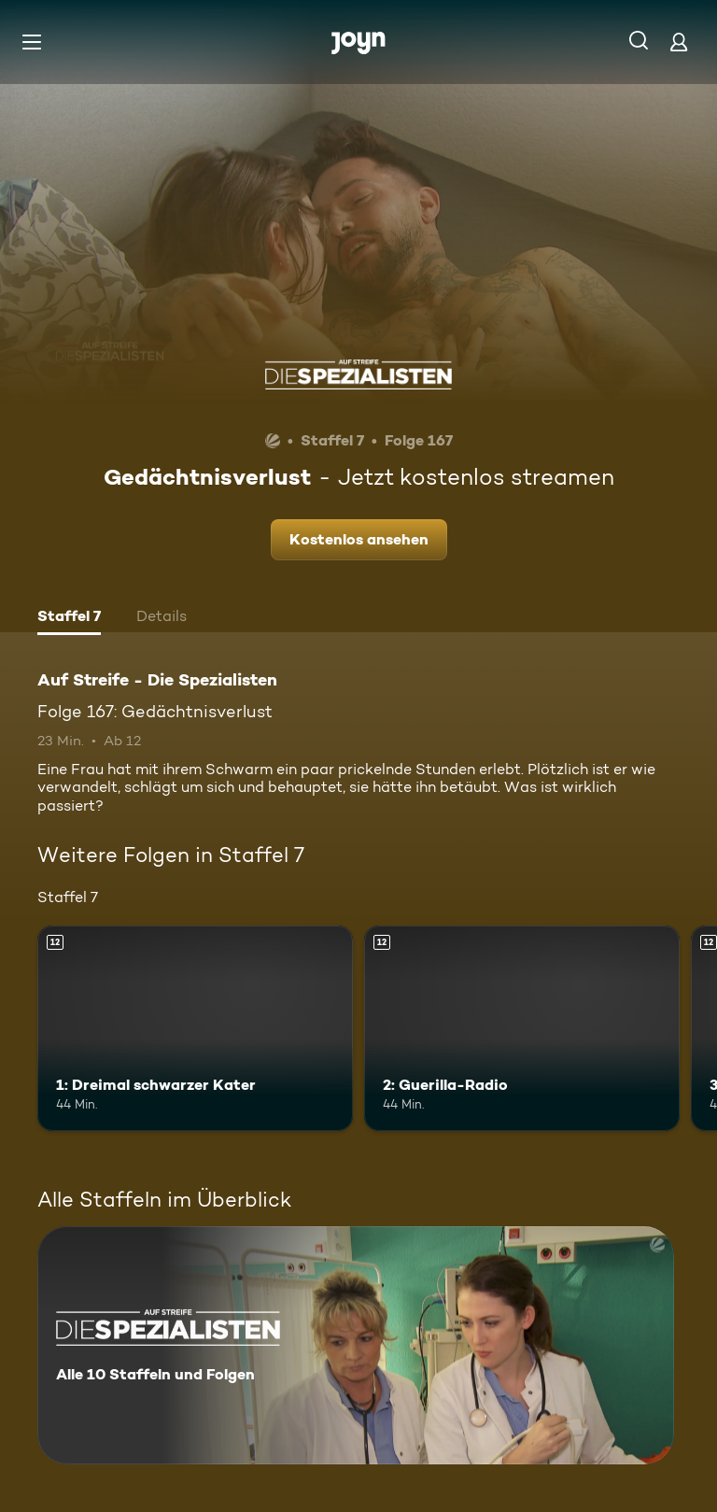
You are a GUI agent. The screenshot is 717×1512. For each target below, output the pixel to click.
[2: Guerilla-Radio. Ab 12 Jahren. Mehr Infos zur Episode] (522, 1028)
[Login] (679, 41)
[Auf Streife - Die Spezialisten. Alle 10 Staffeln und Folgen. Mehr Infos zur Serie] (355, 1345)
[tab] (69, 618)
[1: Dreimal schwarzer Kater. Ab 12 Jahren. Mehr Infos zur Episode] (195, 1028)
